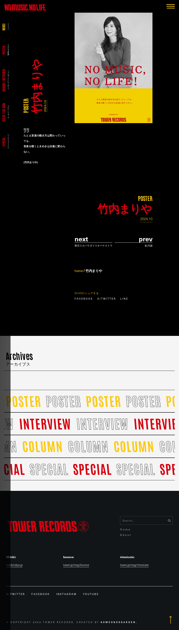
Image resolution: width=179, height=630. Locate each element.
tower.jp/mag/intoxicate (134, 565)
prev (145, 239)
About (125, 535)
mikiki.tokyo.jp (14, 565)
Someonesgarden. (119, 622)
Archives (19, 358)
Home (125, 529)
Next (81, 239)
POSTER (25, 105)
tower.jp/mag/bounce (76, 565)
